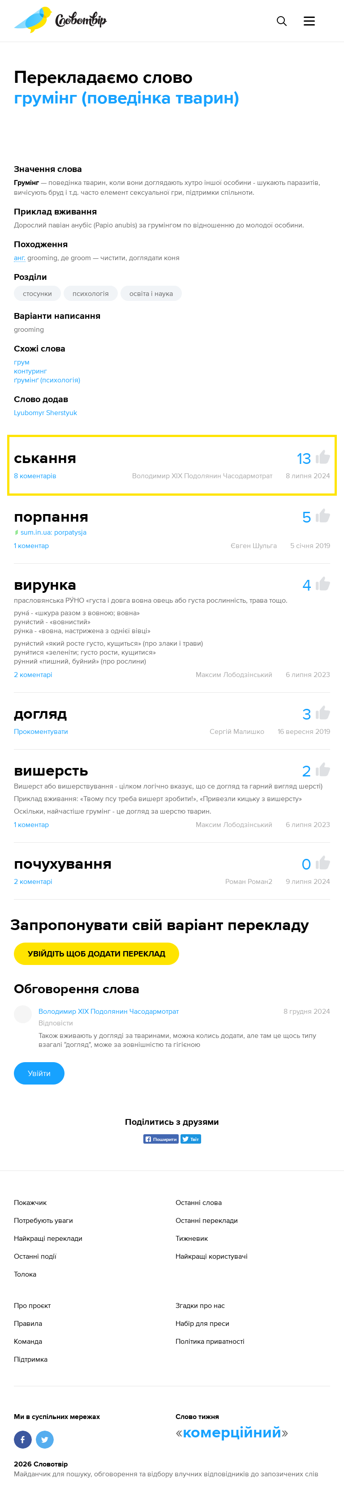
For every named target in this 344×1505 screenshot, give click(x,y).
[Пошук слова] (281, 21)
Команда (28, 1341)
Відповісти (56, 1023)
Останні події (35, 1256)
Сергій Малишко (237, 731)
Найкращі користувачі (212, 1256)
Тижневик (192, 1238)
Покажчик (30, 1202)
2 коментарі (33, 674)
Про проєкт (32, 1305)
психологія (91, 293)
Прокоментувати (41, 731)
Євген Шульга (254, 545)
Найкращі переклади (48, 1238)
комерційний (232, 1433)
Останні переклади (207, 1220)
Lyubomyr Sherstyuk (45, 412)
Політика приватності (210, 1341)
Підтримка (30, 1359)
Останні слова (199, 1202)
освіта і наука (151, 293)
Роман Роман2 (248, 881)
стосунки (37, 293)
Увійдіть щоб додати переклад (96, 954)
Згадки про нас (200, 1305)
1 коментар (31, 545)
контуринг (30, 371)
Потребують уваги (43, 1220)
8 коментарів (35, 476)
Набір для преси (202, 1323)
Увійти (39, 1073)
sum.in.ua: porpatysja (50, 532)
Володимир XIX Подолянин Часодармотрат (202, 476)
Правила (28, 1323)
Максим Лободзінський (234, 674)
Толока (25, 1274)
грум (22, 362)
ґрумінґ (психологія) (47, 380)
